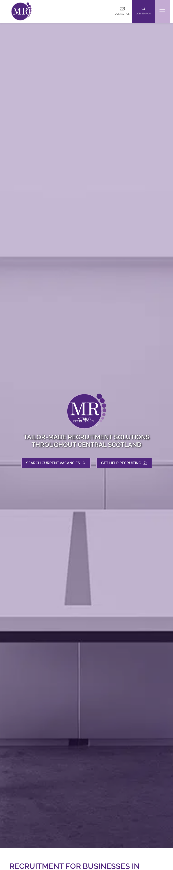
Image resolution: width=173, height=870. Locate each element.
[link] (21, 11)
